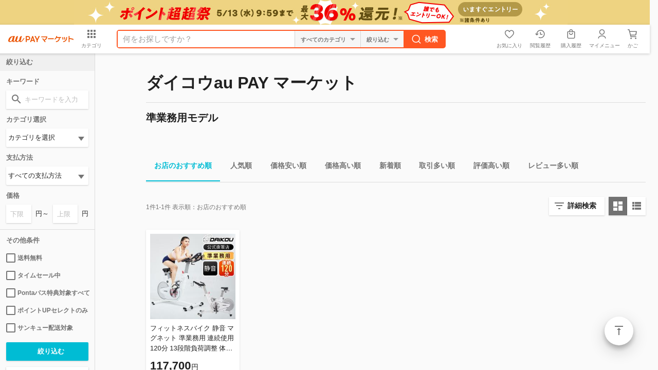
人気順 (237, 167)
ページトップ (619, 331)
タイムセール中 (33, 275)
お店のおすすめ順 (179, 167)
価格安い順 (284, 167)
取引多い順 (433, 167)
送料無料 (24, 258)
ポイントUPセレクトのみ (47, 310)
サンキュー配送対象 (39, 327)
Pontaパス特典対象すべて (47, 293)
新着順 (386, 167)
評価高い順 (487, 167)
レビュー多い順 (549, 167)
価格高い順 (339, 167)
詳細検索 (582, 205)
